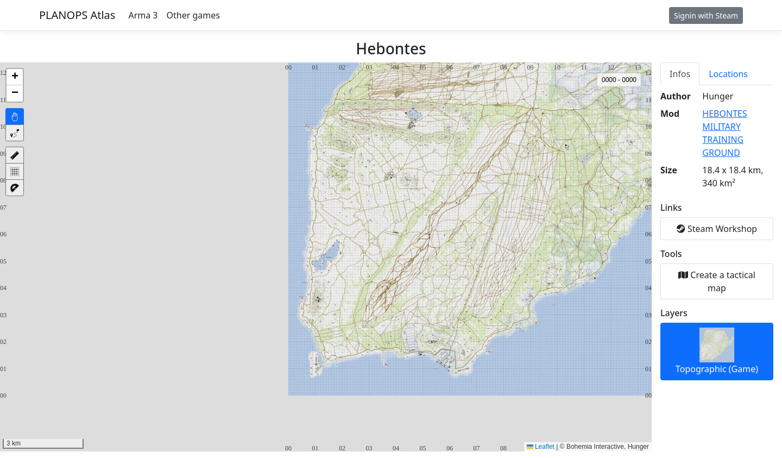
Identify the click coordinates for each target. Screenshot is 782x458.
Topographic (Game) (717, 351)
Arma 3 (142, 15)
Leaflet (540, 446)
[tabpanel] (716, 235)
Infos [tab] (680, 74)
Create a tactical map (716, 281)
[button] (15, 77)
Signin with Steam (706, 15)
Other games (193, 15)
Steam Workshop (717, 229)
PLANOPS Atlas (77, 15)
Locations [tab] (728, 74)
